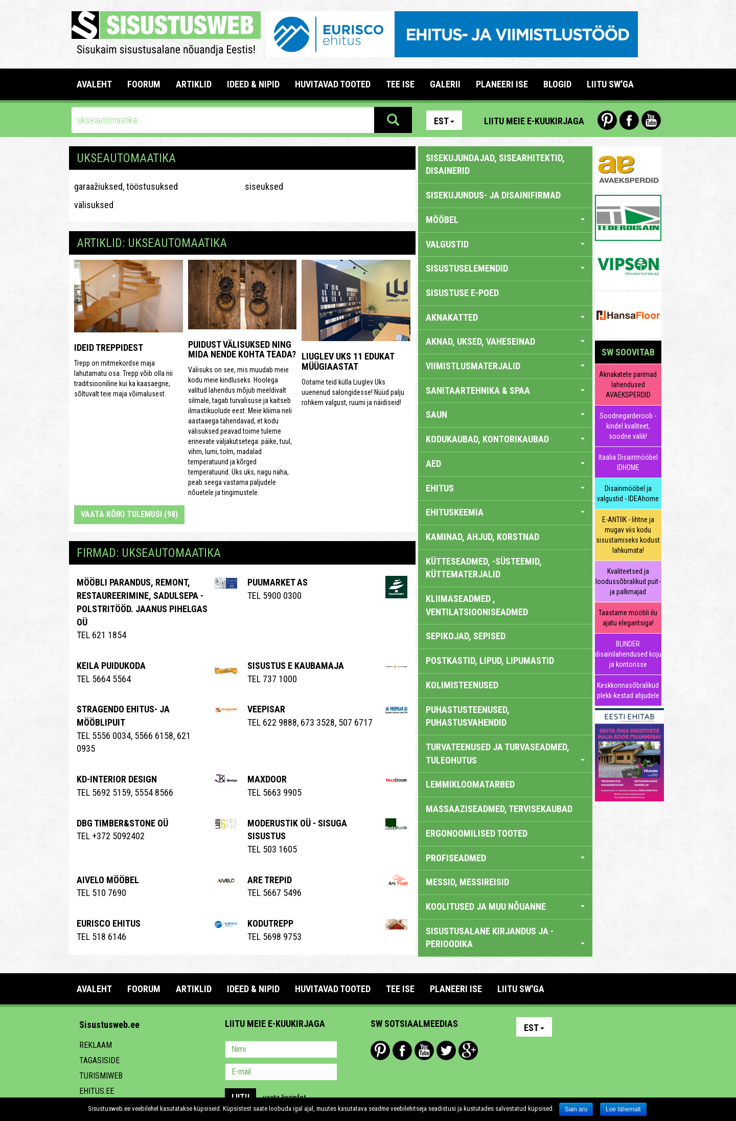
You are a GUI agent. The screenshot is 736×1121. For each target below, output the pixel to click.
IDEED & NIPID (253, 84)
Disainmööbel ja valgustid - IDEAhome (628, 493)
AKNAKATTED (505, 317)
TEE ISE (400, 84)
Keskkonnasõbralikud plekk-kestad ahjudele (628, 690)
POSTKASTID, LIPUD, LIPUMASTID (490, 660)
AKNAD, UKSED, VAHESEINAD (505, 341)
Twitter (446, 1050)
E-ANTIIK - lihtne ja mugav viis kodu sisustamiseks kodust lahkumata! (628, 534)
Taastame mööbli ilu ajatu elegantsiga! (628, 618)
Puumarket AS (277, 582)
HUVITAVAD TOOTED (333, 84)
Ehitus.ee (96, 1091)
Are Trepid (269, 880)
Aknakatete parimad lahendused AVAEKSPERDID (628, 384)
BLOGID (557, 84)
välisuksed (93, 204)
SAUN (505, 414)
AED (505, 463)
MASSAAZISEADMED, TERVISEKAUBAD (499, 808)
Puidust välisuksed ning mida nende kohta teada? (242, 349)
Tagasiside (99, 1060)
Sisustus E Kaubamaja (295, 665)
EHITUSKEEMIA (505, 512)
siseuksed (264, 186)
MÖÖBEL (505, 219)
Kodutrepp (270, 923)
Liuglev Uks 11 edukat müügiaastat (348, 361)
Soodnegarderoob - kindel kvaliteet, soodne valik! (628, 426)
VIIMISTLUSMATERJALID (505, 366)
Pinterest (607, 120)
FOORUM (143, 84)
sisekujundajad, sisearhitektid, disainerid (495, 164)
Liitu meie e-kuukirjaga (534, 121)
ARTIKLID (194, 84)
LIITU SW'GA (610, 84)
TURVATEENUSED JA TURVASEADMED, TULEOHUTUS (505, 754)
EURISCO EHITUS (109, 923)
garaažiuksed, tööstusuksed (126, 186)
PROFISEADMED (505, 858)
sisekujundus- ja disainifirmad (493, 195)
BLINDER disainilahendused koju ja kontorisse (628, 654)
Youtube (651, 120)
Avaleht (94, 84)
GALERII (445, 84)
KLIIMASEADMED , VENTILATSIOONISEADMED (477, 605)
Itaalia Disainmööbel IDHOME (628, 462)
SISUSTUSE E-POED (462, 292)
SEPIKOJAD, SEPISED (465, 636)
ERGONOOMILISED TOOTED (476, 833)
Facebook (629, 120)
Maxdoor (267, 779)
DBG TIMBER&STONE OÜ (122, 823)
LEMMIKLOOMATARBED (470, 784)
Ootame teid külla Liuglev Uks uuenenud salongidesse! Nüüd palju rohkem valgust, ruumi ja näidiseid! (353, 392)
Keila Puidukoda (111, 665)
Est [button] (444, 121)
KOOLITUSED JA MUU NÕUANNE (505, 906)
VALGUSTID (505, 244)
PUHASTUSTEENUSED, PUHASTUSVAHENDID (468, 716)
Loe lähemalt (623, 1109)
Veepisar (266, 709)
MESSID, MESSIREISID (467, 882)
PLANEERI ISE (502, 84)
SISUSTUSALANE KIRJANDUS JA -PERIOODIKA (505, 938)
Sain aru (576, 1109)
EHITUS (505, 488)
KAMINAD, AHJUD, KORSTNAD (482, 536)
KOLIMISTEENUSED (462, 685)
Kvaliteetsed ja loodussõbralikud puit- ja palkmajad (627, 581)
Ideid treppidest (108, 347)
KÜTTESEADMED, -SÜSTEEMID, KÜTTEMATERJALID (484, 568)
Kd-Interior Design (117, 779)
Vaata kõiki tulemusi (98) (129, 514)
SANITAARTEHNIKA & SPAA (505, 390)
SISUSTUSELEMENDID (505, 268)
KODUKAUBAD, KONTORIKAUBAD (505, 439)
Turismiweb (101, 1076)
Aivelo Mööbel (108, 880)
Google (468, 1050)
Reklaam (95, 1045)
